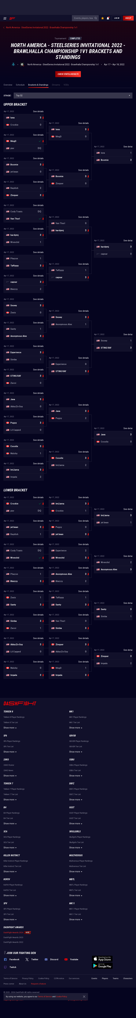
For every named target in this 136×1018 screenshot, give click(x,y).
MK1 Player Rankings (78, 717)
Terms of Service (10, 978)
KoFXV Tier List (10, 890)
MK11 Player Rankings (78, 909)
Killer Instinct (12, 855)
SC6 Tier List (9, 842)
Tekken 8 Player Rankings (14, 717)
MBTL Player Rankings (78, 885)
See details (38, 111)
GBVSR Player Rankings (79, 741)
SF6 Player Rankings (12, 741)
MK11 (72, 903)
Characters (127, 978)
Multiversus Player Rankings (81, 861)
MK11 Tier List (75, 914)
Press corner (9, 984)
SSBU (71, 759)
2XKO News (8, 770)
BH (5, 807)
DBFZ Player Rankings (78, 789)
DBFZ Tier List (75, 794)
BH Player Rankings (12, 813)
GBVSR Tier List (75, 747)
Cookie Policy (43, 978)
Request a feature (38, 984)
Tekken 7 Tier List (11, 794)
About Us (22, 984)
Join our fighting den (21, 953)
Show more (10, 728)
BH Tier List (8, 818)
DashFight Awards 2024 (13, 933)
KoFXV (7, 879)
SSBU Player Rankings (78, 765)
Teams (115, 978)
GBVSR (72, 735)
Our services (74, 978)
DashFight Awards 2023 (13, 937)
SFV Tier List (9, 914)
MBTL (72, 879)
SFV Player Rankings (12, 909)
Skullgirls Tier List (76, 842)
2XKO (6, 759)
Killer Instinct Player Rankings (16, 861)
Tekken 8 (8, 711)
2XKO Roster (9, 765)
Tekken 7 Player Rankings (14, 789)
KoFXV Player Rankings (13, 885)
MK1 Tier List (74, 722)
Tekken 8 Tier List (11, 722)
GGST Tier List (75, 818)
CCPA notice (59, 978)
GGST (71, 807)
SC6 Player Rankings (12, 837)
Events (94, 978)
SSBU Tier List (75, 770)
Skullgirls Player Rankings (79, 837)
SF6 (5, 735)
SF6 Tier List (9, 747)
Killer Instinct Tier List (12, 866)
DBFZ (71, 783)
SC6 (5, 831)
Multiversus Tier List (77, 866)
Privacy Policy (27, 978)
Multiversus (75, 855)
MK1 (71, 711)
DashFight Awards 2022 (13, 942)
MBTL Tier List (75, 890)
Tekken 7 (8, 783)
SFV (5, 903)
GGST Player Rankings (78, 813)
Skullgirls (75, 831)
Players (105, 978)
